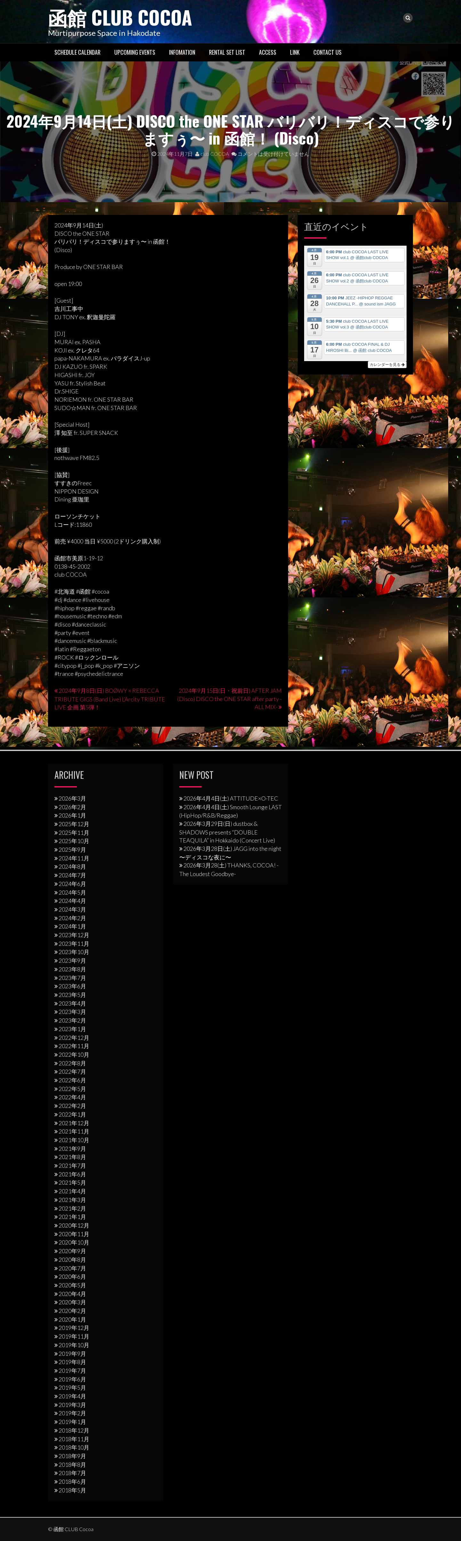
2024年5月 (72, 892)
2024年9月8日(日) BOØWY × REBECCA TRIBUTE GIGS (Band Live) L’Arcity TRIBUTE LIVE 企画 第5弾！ (109, 699)
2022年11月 (74, 1045)
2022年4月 (72, 1097)
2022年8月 (72, 1063)
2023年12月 (74, 934)
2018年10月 (74, 1447)
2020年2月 (72, 1310)
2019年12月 (74, 1327)
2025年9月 (72, 849)
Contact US (327, 52)
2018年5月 (72, 1490)
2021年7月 (72, 1165)
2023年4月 (72, 1003)
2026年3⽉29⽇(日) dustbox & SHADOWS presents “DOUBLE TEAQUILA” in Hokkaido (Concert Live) (227, 832)
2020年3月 (72, 1302)
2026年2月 (72, 806)
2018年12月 (74, 1430)
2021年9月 (72, 1148)
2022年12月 (74, 1037)
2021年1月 (72, 1216)
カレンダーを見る (387, 364)
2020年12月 (74, 1225)
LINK (295, 52)
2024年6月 (72, 883)
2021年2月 (72, 1208)
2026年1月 (72, 815)
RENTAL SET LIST (227, 52)
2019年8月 (72, 1361)
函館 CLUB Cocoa (120, 17)
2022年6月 (72, 1080)
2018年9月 (72, 1455)
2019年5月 (72, 1387)
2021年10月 (74, 1139)
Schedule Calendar (77, 52)
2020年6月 (72, 1276)
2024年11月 (74, 858)
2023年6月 (72, 986)
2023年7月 (72, 977)
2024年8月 (72, 866)
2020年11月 (74, 1233)
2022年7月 (72, 1071)
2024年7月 (72, 875)
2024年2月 (72, 917)
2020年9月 (72, 1250)
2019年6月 (72, 1379)
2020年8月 (72, 1259)
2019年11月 (74, 1336)
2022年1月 (72, 1114)
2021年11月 (74, 1131)
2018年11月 (74, 1438)
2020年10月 (74, 1242)
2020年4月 (72, 1293)
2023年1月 (72, 1028)
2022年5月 (72, 1088)
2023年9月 (72, 960)
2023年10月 (74, 951)
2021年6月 (72, 1174)
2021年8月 (72, 1156)
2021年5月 (72, 1182)
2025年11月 (74, 832)
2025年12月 (74, 823)
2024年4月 (72, 900)
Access (267, 52)
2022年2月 (72, 1105)
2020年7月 (72, 1268)
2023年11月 (74, 943)
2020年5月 (72, 1285)
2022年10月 (74, 1054)
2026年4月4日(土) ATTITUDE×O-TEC (230, 798)
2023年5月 (72, 994)
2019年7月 (72, 1370)
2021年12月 (74, 1122)
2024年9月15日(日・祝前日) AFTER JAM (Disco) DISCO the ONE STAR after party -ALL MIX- (229, 698)
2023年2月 (72, 1020)
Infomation (182, 52)
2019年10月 (74, 1344)
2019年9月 (72, 1353)
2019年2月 (72, 1413)
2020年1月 (72, 1319)
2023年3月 (72, 1011)
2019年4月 (72, 1396)
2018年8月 (72, 1464)
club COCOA (212, 154)
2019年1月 (72, 1421)
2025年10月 (74, 840)
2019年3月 (72, 1404)
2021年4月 (72, 1191)
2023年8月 (72, 969)
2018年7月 (72, 1472)
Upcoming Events (134, 52)
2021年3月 (72, 1199)
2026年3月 (72, 798)
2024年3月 (72, 909)
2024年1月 (72, 926)
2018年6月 (72, 1481)
